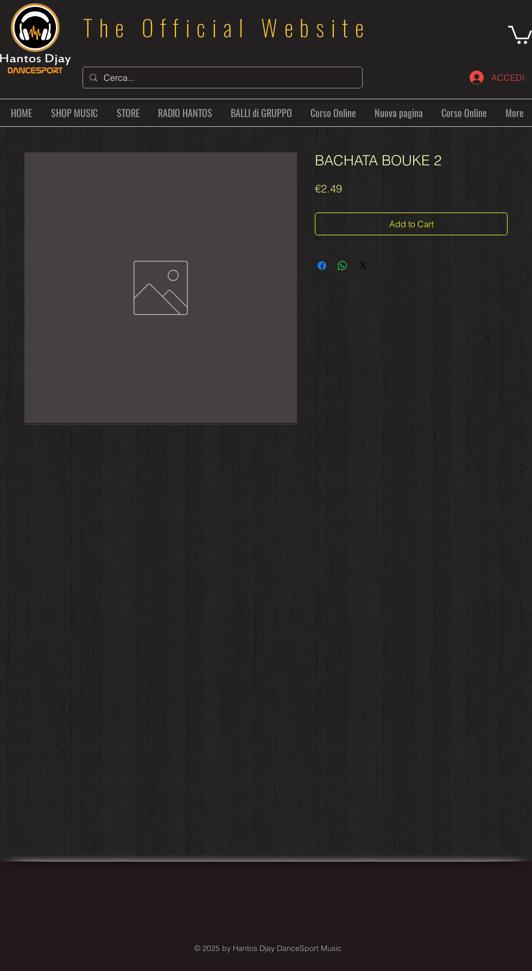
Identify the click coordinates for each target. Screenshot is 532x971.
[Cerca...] (221, 77)
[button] (520, 34)
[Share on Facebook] (321, 265)
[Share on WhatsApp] (342, 265)
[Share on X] (363, 265)
